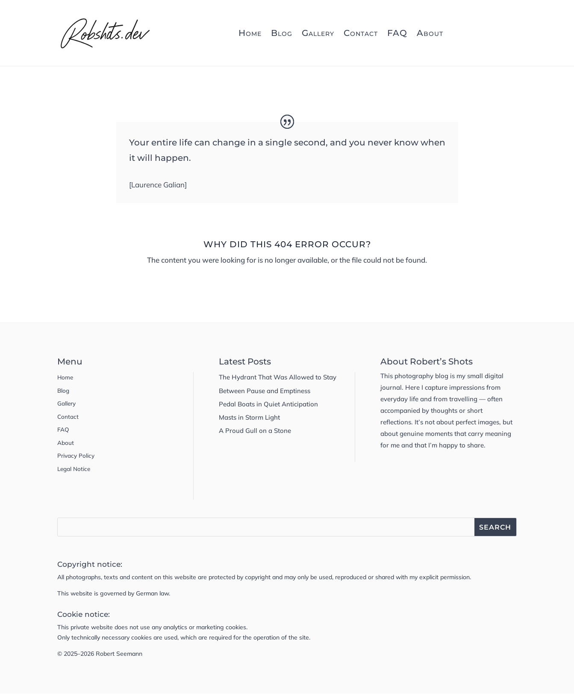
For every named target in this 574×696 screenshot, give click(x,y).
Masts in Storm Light (249, 417)
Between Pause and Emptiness (264, 391)
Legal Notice (75, 471)
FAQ (397, 33)
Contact (361, 33)
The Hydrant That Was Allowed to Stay (277, 377)
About (430, 33)
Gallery (318, 33)
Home (250, 33)
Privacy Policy (78, 457)
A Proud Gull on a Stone (255, 430)
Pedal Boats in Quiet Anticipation (268, 404)
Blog (281, 33)
